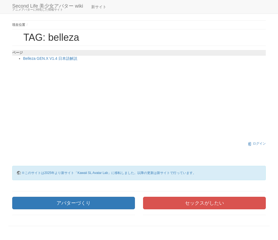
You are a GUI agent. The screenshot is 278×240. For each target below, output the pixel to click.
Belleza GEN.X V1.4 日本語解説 (50, 58)
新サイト (98, 7)
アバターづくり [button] (73, 203)
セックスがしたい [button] (204, 203)
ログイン (257, 143)
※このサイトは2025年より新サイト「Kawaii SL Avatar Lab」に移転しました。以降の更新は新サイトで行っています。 (108, 173)
